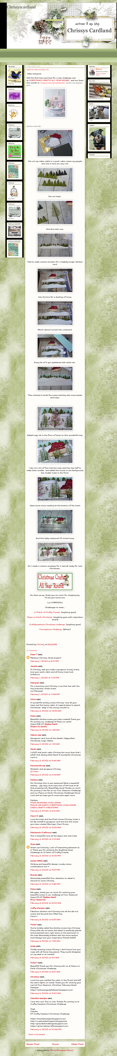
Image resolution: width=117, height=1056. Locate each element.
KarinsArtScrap (37, 766)
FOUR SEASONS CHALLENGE (45, 803)
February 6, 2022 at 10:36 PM (45, 1029)
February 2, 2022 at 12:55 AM (45, 711)
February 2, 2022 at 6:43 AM (45, 775)
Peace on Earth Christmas (39, 617)
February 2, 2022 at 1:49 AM (45, 744)
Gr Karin (34, 771)
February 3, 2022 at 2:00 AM (45, 903)
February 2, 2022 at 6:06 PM (45, 856)
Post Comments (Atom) (61, 1050)
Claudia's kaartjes (38, 998)
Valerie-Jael (35, 735)
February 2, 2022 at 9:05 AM (45, 827)
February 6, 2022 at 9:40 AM (45, 993)
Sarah (33, 749)
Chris (33, 699)
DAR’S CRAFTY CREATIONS (44, 807)
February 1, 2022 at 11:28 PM (45, 694)
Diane (33, 716)
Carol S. (34, 816)
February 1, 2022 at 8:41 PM (44, 661)
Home (55, 1044)
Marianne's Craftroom (41, 832)
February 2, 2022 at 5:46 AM (45, 760)
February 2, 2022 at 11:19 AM (45, 839)
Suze (32, 844)
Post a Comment (37, 1034)
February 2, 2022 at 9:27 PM (45, 870)
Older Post (77, 1044)
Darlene (34, 780)
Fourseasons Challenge (50, 629)
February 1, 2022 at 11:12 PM (44, 678)
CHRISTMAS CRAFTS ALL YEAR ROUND (49, 80)
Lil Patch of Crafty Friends (47, 612)
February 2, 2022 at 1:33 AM (45, 730)
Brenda (33, 875)
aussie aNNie (36, 861)
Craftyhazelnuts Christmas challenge (47, 624)
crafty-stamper (37, 908)
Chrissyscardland (21, 7)
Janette (33, 666)
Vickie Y (33, 963)
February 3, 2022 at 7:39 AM (45, 941)
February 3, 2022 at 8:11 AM (44, 958)
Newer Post (32, 1044)
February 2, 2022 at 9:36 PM (45, 884)
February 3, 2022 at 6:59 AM (45, 919)
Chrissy (100, 69)
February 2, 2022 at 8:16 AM (45, 811)
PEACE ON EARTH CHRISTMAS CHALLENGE (53, 805)
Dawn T (33, 654)
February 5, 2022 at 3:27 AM (45, 972)
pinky (32, 946)
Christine (34, 977)
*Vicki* (33, 925)
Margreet (34, 683)
